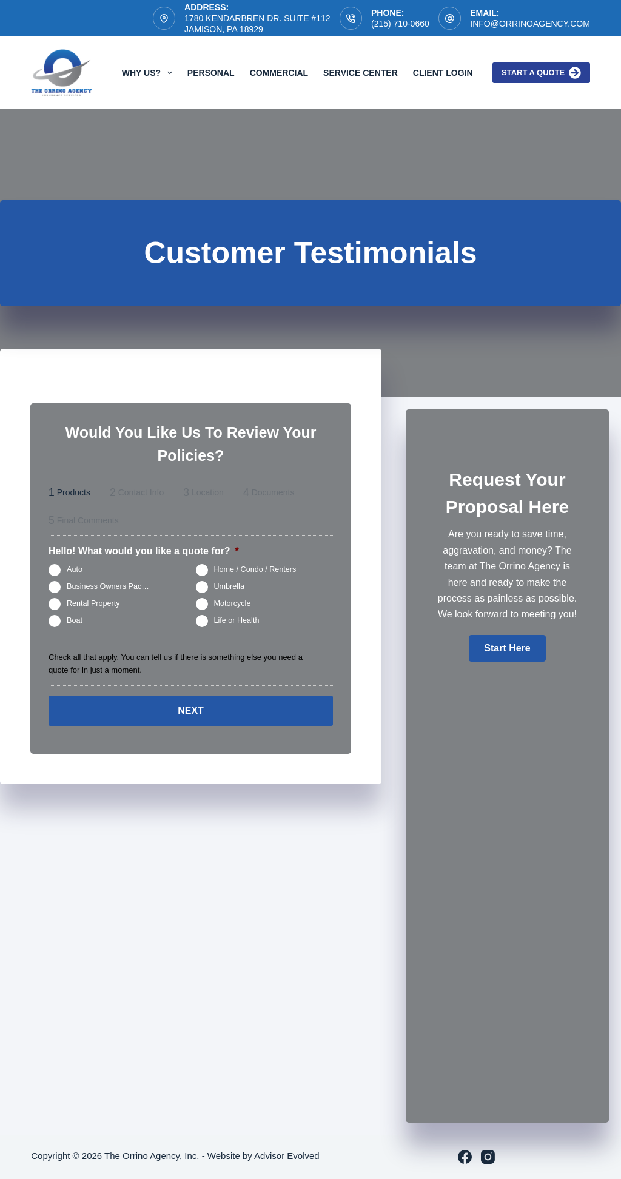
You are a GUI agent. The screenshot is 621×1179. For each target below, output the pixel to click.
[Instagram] (488, 1157)
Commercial (279, 73)
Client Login (443, 73)
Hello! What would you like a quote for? (144, 551)
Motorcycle (232, 603)
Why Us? (149, 73)
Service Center (360, 73)
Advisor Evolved (287, 1155)
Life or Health (237, 620)
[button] (507, 648)
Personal (211, 73)
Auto (74, 569)
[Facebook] (465, 1157)
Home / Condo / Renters (255, 569)
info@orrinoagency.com (530, 24)
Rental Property (93, 603)
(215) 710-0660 (400, 24)
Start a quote (541, 73)
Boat (74, 620)
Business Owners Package (112, 586)
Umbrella (229, 586)
